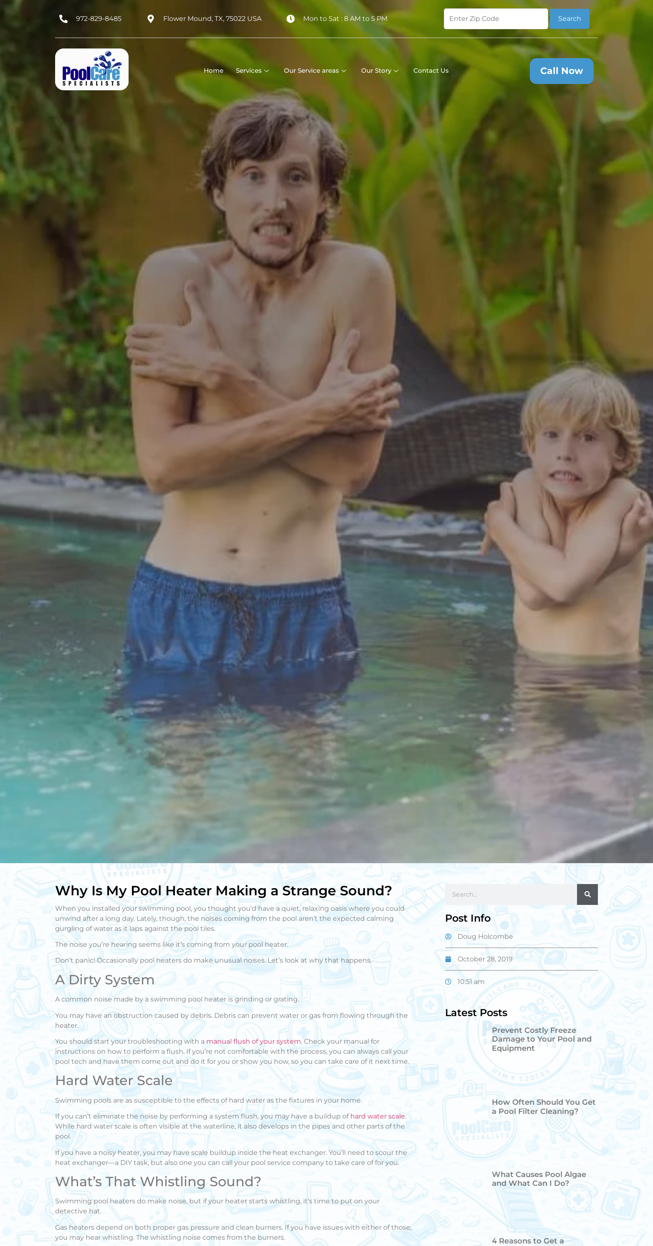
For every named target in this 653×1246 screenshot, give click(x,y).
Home (213, 70)
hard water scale (377, 1116)
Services (252, 70)
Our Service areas (315, 70)
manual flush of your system (253, 1041)
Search (569, 19)
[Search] (587, 894)
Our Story (379, 70)
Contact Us (431, 70)
